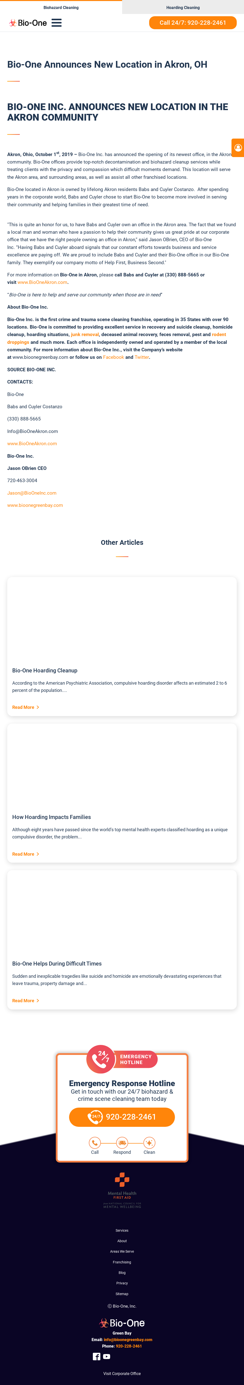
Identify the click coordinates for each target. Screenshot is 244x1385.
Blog (122, 1273)
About (122, 1241)
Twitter (142, 357)
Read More (23, 707)
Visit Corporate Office (122, 1373)
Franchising (122, 1262)
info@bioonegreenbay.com (128, 1339)
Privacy (122, 1283)
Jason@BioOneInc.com (32, 493)
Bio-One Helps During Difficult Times (57, 964)
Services (122, 1230)
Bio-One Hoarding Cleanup (44, 670)
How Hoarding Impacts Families (51, 817)
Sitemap (122, 1294)
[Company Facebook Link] (96, 1356)
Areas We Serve (122, 1251)
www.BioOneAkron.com (42, 282)
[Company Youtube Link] (106, 1356)
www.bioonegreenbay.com (35, 505)
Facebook (113, 357)
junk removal (85, 334)
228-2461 (129, 1346)
